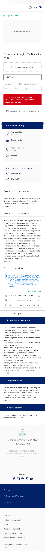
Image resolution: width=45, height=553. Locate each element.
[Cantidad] (10, 88)
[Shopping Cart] (35, 7)
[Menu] (4, 8)
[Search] (30, 7)
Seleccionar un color (22, 67)
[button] (40, 7)
